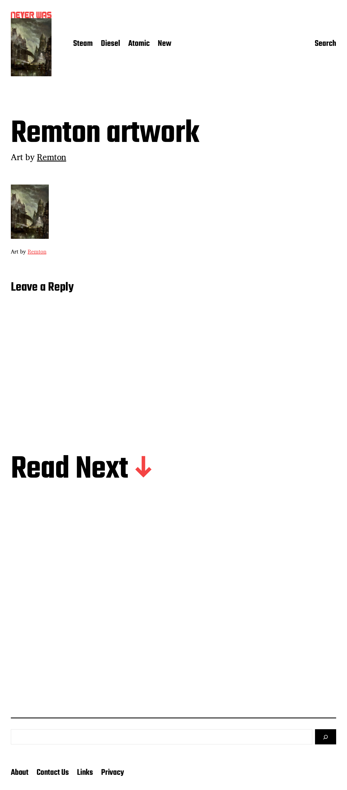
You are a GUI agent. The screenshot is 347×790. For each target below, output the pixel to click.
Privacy (112, 772)
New (164, 44)
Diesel (110, 44)
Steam (83, 44)
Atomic (139, 44)
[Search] (325, 736)
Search (325, 44)
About (19, 772)
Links (85, 772)
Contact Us (53, 772)
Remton (51, 157)
